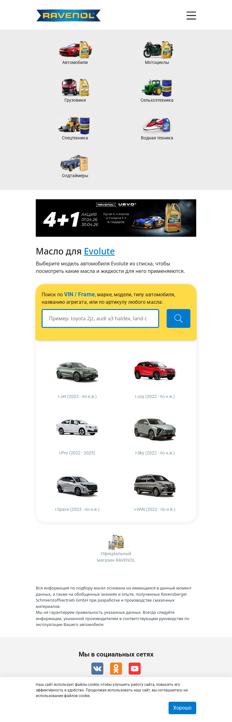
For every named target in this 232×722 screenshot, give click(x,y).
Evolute (99, 251)
